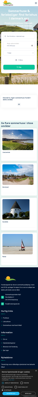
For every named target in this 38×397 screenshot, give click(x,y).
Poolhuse (5, 318)
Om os (4, 339)
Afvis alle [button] (28, 393)
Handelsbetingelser (8, 343)
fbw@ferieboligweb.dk (10, 303)
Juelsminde (6, 152)
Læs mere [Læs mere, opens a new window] (11, 380)
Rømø (4, 256)
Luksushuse (6, 322)
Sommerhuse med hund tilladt (11, 325)
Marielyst (5, 187)
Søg (19, 67)
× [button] (36, 370)
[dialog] (19, 383)
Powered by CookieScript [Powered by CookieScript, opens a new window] (30, 396)
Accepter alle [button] (11, 393)
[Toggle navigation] (36, 3)
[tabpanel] (19, 52)
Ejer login (5, 350)
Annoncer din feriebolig (9, 347)
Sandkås (5, 222)
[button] (19, 390)
